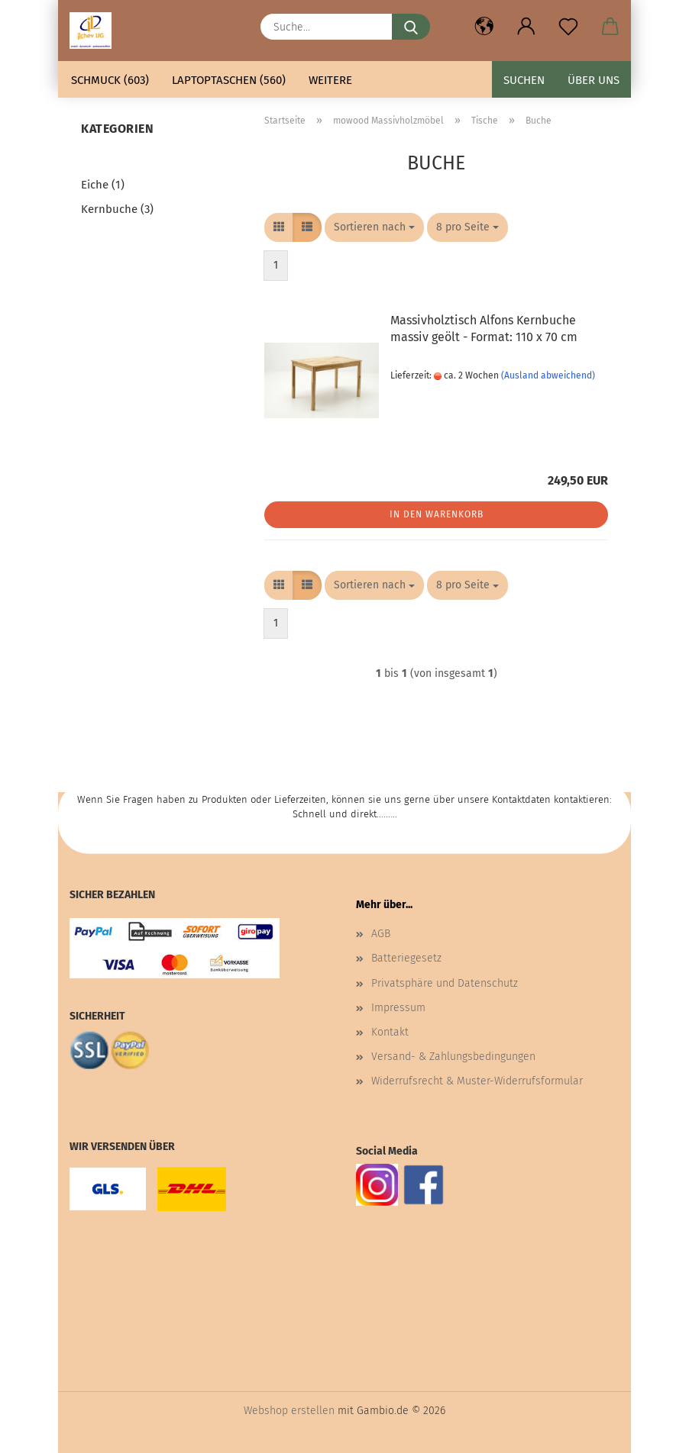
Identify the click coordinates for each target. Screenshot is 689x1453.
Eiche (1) (103, 185)
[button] (484, 26)
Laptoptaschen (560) (229, 80)
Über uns (593, 80)
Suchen (524, 80)
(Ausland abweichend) (548, 375)
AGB (380, 933)
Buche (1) (105, 161)
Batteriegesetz (406, 958)
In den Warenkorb (437, 514)
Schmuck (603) (110, 80)
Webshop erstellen (289, 1410)
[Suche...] (411, 27)
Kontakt (390, 1032)
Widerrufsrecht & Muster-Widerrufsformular (477, 1080)
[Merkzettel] (568, 26)
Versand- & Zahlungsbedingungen (453, 1056)
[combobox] (374, 227)
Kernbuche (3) (117, 209)
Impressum (398, 1007)
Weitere (330, 80)
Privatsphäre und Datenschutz (444, 983)
